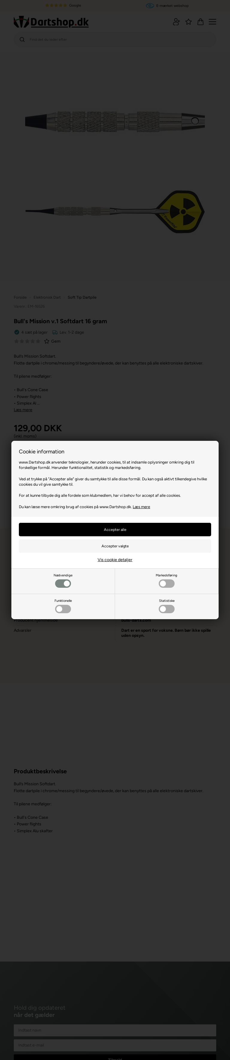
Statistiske (167, 606)
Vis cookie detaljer (115, 559)
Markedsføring (166, 580)
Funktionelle (63, 606)
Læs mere (141, 506)
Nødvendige (63, 580)
